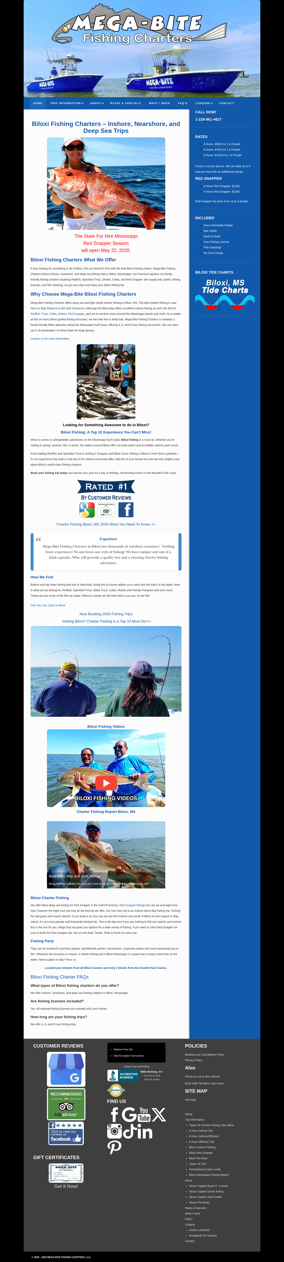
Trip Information (194, 1119)
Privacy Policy (193, 1060)
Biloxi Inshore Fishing (202, 1147)
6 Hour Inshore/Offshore (204, 1136)
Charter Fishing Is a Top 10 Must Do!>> (118, 621)
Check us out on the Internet (202, 1076)
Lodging (190, 1224)
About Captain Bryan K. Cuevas (208, 1185)
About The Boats (199, 1202)
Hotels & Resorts (199, 1230)
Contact (189, 1241)
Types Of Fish (197, 1163)
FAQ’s (188, 1219)
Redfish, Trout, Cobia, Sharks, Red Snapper (57, 313)
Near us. (71, 959)
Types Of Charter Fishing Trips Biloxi (211, 1125)
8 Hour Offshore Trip (201, 1141)
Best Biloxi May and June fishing (74, 876)
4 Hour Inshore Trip (201, 1130)
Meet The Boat (198, 1158)
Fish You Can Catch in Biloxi (48, 605)
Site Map (190, 1099)
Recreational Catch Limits (205, 1169)
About (188, 1180)
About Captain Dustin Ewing (206, 1191)
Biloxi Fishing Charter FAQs (60, 977)
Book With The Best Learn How (204, 1083)
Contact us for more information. (50, 338)
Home (188, 1114)
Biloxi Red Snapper (201, 1152)
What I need (192, 1213)
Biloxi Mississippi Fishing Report (209, 1174)
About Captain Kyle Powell (205, 1197)
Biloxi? (80, 621)
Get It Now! (66, 1186)
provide (83, 932)
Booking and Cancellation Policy (204, 1054)
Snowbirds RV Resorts (203, 1235)
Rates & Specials (195, 1208)
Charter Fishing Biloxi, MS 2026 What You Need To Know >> (106, 524)
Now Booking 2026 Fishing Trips (105, 614)
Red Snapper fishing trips (135, 905)
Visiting (68, 621)
